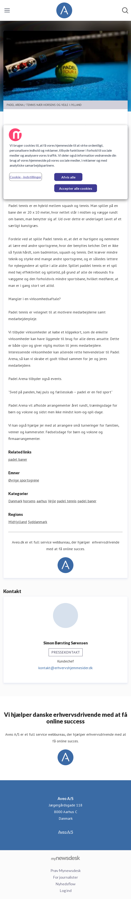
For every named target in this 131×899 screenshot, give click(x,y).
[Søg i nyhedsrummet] (125, 10)
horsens (29, 501)
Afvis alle (68, 177)
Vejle (52, 501)
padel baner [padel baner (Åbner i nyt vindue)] (17, 459)
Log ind (66, 890)
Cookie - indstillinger (26, 177)
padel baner (87, 501)
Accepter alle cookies (75, 188)
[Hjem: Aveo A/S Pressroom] (64, 10)
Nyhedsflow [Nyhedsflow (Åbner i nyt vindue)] (65, 884)
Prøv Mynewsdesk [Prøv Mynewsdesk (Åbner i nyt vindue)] (65, 870)
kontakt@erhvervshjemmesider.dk (65, 667)
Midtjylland (17, 521)
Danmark (15, 501)
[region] (65, 162)
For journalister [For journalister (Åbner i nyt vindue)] (65, 877)
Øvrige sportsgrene (23, 480)
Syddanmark (37, 521)
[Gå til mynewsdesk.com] (65, 858)
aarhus (42, 501)
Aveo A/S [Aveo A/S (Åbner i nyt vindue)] (65, 832)
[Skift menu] (7, 10)
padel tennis (67, 501)
